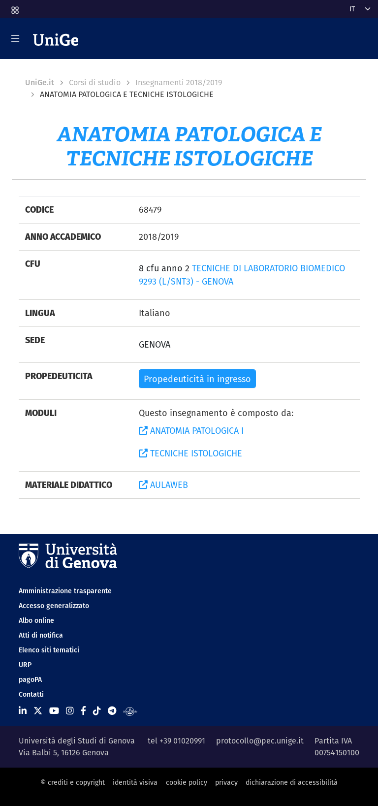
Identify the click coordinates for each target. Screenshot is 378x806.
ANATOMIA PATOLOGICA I (191, 430)
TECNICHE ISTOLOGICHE (190, 453)
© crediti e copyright (72, 782)
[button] (14, 7)
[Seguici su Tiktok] (97, 711)
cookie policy (186, 782)
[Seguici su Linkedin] (23, 711)
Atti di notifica (41, 635)
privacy (226, 782)
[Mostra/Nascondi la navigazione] (15, 38)
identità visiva (135, 782)
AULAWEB (163, 485)
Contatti (31, 694)
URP (25, 665)
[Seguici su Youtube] (54, 711)
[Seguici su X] (37, 711)
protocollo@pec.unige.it (260, 740)
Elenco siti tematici (49, 650)
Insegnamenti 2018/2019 (178, 82)
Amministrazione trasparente (65, 591)
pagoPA (30, 679)
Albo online (36, 620)
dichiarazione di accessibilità (292, 782)
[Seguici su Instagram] (70, 711)
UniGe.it (39, 82)
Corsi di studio (95, 82)
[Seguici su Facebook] (83, 711)
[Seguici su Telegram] (112, 711)
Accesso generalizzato (54, 606)
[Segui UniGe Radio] (130, 711)
